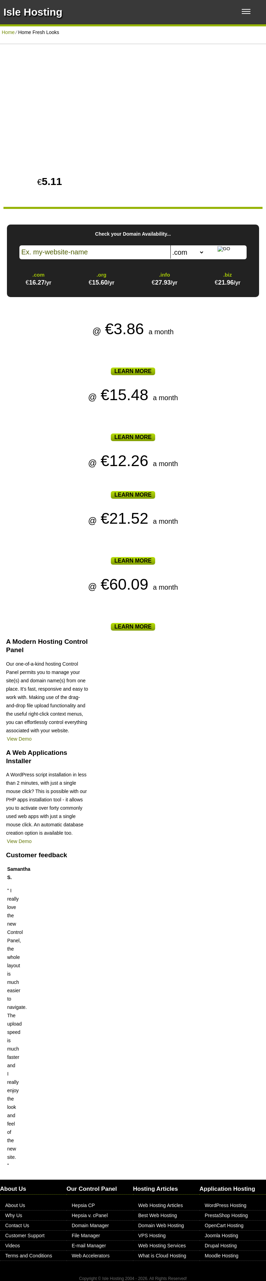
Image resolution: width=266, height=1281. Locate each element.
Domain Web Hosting (161, 1225)
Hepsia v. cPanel (90, 1215)
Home (8, 32)
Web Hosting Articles (160, 1205)
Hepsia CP (83, 1205)
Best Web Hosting (157, 1215)
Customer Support (25, 1235)
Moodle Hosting (221, 1255)
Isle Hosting (32, 12)
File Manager (86, 1235)
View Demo (19, 739)
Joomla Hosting (221, 1235)
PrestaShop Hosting (226, 1215)
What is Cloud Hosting (162, 1255)
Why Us (13, 1215)
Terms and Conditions (28, 1255)
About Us (15, 1205)
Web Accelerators (90, 1255)
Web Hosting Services (162, 1245)
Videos (12, 1245)
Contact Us (17, 1225)
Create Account (199, 140)
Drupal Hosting (221, 1245)
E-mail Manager (89, 1245)
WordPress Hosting (225, 1205)
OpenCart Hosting (224, 1225)
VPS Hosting (152, 1235)
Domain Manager (90, 1225)
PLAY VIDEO (68, 139)
